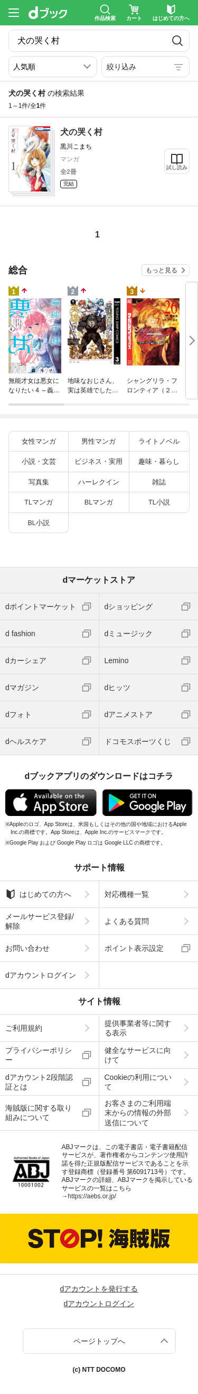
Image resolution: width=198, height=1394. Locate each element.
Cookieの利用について (138, 1082)
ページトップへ (99, 1341)
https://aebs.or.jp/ (92, 1196)
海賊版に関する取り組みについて (38, 1113)
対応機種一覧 (127, 894)
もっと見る (161, 270)
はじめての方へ (38, 894)
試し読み (176, 167)
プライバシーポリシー (38, 1055)
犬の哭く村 (81, 131)
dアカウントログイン (40, 975)
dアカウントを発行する (99, 1289)
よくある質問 (127, 921)
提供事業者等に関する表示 (138, 1028)
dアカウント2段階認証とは (39, 1082)
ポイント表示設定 (134, 948)
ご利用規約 (23, 1028)
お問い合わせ (27, 948)
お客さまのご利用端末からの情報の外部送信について (138, 1112)
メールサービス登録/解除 (39, 921)
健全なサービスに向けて (138, 1055)
